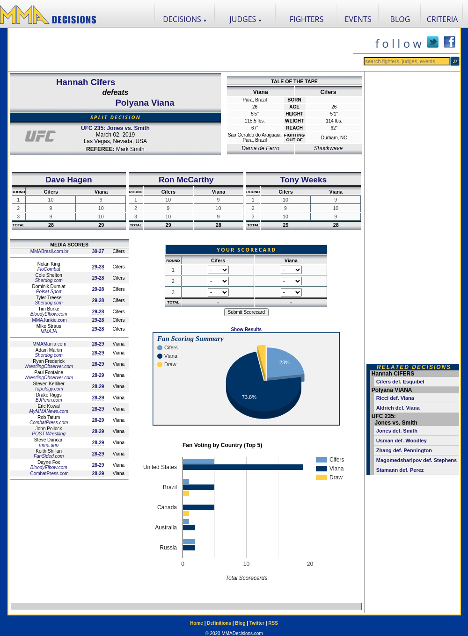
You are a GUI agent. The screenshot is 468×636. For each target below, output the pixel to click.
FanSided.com (49, 456)
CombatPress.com (48, 422)
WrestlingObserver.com (48, 366)
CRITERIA (442, 19)
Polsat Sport (48, 291)
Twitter (256, 623)
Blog (240, 623)
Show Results (246, 329)
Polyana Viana (144, 103)
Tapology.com (49, 388)
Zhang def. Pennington (404, 450)
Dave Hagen (68, 179)
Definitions (219, 623)
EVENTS (358, 19)
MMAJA (49, 331)
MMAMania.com (48, 344)
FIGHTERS (307, 19)
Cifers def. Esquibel (400, 381)
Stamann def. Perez (400, 470)
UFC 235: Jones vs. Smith (115, 128)
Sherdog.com (48, 280)
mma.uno (48, 445)
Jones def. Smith (396, 431)
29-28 (98, 266)
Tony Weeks (303, 179)
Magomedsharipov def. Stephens (416, 460)
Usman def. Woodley (401, 440)
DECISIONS (185, 19)
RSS (273, 623)
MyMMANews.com (48, 411)
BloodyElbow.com (48, 314)
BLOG (400, 19)
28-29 (98, 344)
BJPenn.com (49, 400)
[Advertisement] (180, 50)
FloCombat (48, 269)
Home (196, 623)
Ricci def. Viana (395, 398)
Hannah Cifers (85, 82)
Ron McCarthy (186, 179)
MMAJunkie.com (49, 320)
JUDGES (246, 19)
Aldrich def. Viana (398, 408)
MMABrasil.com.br (48, 251)
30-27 (98, 251)
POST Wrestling (49, 433)
